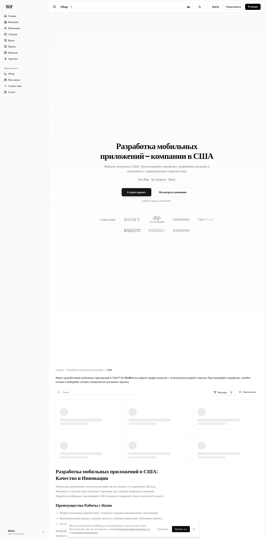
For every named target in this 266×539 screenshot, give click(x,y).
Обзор (66, 6)
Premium (253, 6)
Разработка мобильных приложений (85, 369)
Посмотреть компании (172, 192)
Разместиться (233, 6)
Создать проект (136, 192)
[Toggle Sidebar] (49, 269)
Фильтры (223, 392)
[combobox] (190, 7)
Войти (215, 6)
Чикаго (171, 179)
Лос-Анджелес (158, 179)
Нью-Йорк (143, 179)
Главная (60, 369)
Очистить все (247, 391)
